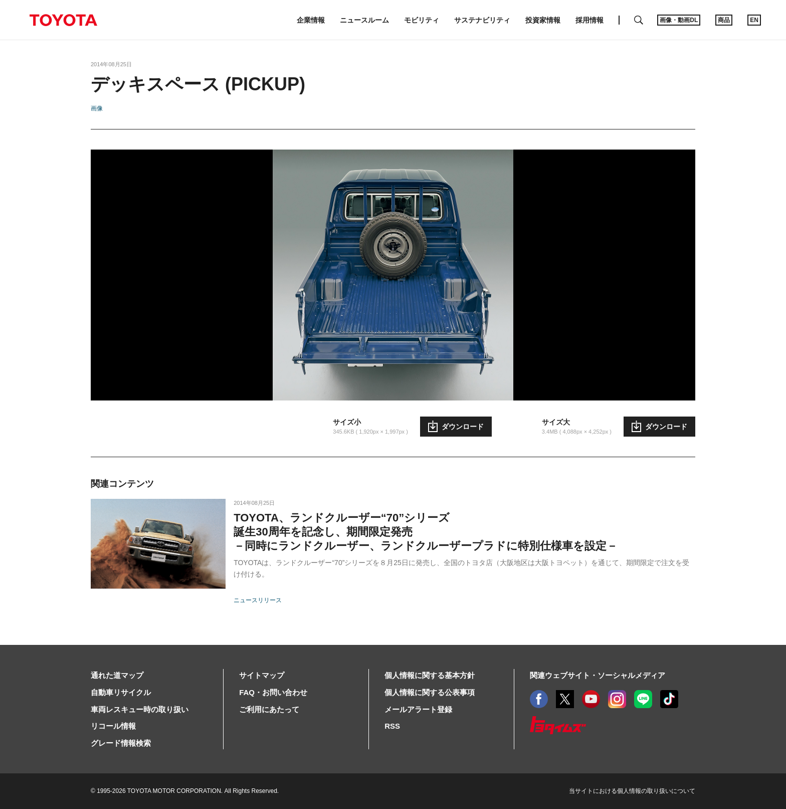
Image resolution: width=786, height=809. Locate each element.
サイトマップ (261, 675)
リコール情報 (113, 726)
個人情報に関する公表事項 (429, 692)
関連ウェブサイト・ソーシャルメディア (597, 675)
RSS (392, 726)
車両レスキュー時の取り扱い (139, 709)
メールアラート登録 (418, 709)
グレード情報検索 (121, 743)
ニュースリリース (258, 600)
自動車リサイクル (121, 692)
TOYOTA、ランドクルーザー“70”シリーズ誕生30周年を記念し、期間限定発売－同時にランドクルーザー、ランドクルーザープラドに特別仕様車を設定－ (426, 531)
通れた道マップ (117, 675)
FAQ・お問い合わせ (273, 692)
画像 (97, 108)
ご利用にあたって (269, 709)
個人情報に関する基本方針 (429, 675)
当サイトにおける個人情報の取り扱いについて (632, 790)
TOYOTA (63, 20)
